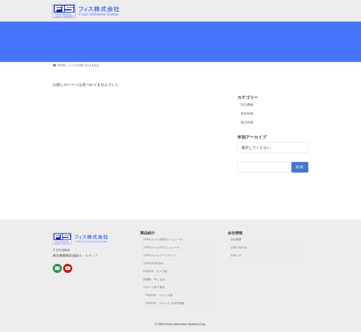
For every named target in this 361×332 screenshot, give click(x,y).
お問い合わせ (238, 247)
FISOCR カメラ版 (155, 271)
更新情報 (247, 113)
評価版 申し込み (154, 279)
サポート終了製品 (154, 287)
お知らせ (236, 255)
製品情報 (247, 122)
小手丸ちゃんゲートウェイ (159, 255)
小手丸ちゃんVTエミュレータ (161, 247)
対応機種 (247, 104)
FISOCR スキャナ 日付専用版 (165, 303)
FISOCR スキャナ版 (159, 295)
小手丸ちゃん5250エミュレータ (162, 239)
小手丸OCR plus (153, 263)
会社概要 (236, 239)
